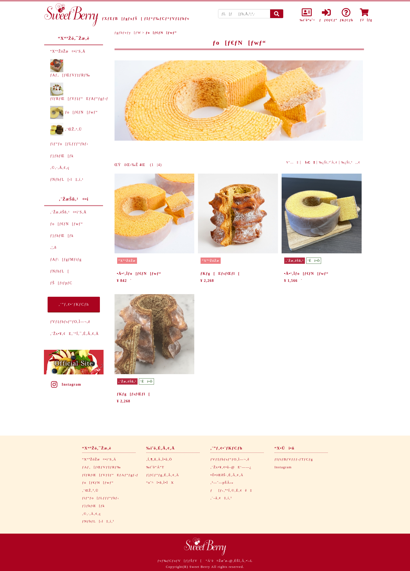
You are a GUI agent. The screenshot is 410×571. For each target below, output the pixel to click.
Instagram (65, 384)
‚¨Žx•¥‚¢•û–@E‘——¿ (230, 467)
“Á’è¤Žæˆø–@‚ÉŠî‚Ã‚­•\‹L (229, 561)
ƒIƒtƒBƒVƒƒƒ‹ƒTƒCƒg (294, 459)
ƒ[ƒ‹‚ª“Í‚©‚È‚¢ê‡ (231, 490)
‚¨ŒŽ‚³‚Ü (66, 129)
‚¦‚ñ (53, 247)
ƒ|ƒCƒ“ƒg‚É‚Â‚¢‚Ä (162, 475)
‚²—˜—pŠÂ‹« (222, 482)
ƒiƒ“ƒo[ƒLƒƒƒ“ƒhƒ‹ (69, 144)
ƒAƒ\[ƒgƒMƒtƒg (66, 259)
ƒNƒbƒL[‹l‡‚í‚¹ (66, 179)
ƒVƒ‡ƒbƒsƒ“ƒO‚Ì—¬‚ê (70, 322)
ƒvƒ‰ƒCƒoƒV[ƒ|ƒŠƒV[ (179, 561)
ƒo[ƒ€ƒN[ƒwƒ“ (74, 112)
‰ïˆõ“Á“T (155, 467)
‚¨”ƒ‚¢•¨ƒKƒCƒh (74, 304)
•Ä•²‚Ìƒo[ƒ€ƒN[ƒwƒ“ (139, 274)
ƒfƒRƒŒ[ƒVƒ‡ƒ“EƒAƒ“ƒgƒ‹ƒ (111, 475)
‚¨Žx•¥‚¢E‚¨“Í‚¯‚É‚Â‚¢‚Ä (74, 334)
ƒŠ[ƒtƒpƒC (61, 283)
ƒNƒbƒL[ (59, 271)
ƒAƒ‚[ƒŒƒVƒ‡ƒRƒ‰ (101, 467)
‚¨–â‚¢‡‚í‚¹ (221, 498)
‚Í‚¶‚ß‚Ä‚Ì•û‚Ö (159, 459)
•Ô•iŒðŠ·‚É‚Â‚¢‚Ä (226, 475)
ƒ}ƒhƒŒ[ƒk (62, 156)
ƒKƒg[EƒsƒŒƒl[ (220, 274)
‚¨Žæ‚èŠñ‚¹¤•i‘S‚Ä (68, 212)
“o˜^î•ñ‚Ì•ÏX (160, 482)
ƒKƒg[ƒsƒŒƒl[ (133, 394)
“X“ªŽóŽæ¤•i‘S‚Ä (68, 51)
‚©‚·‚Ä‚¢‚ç (60, 168)
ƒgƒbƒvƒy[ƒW (128, 33)
